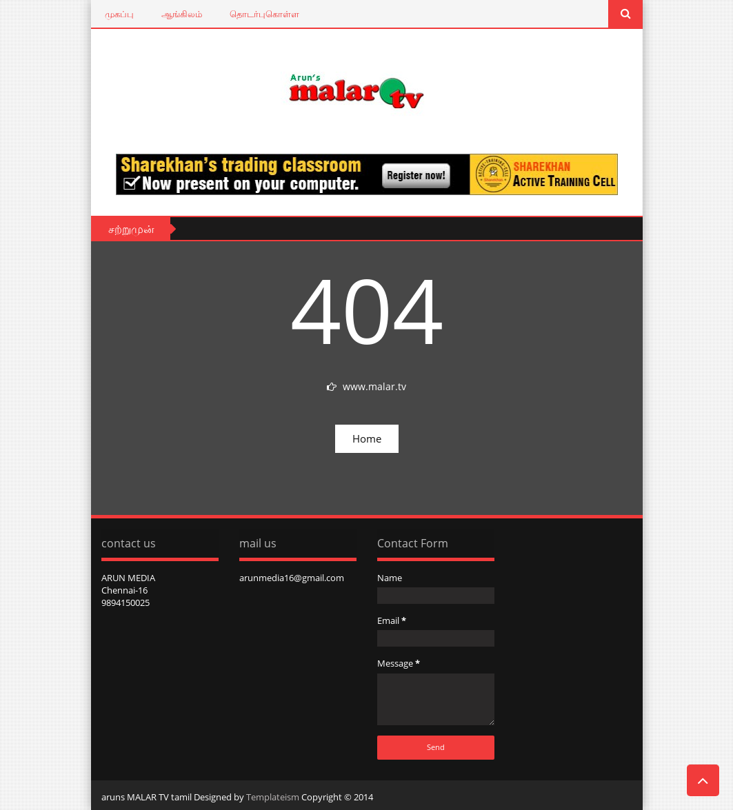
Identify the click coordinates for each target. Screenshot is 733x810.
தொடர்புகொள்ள (264, 14)
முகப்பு (119, 14)
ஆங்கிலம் (181, 14)
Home (366, 438)
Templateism (272, 797)
